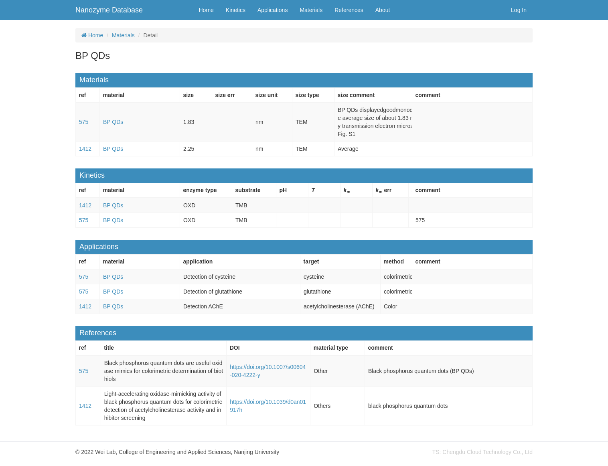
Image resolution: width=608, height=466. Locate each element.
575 (83, 122)
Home (206, 10)
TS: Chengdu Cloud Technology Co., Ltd (482, 452)
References (348, 10)
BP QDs (113, 122)
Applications (272, 10)
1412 (85, 149)
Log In (519, 10)
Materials (311, 10)
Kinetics (235, 10)
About (382, 10)
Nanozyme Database (109, 10)
